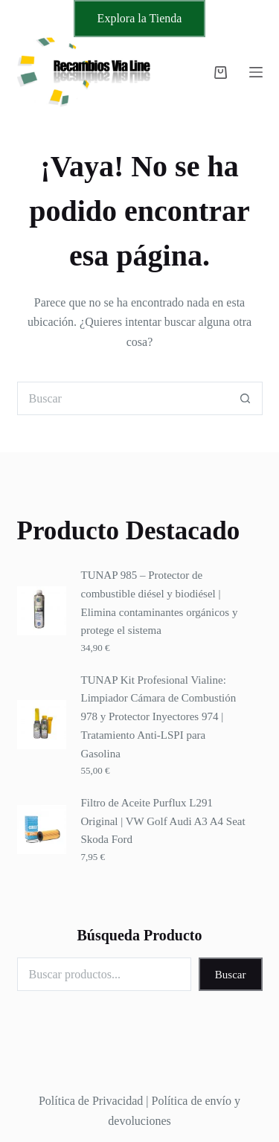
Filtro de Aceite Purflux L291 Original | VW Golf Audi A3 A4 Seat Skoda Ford (163, 821)
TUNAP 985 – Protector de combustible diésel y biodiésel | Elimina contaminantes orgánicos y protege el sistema (159, 602)
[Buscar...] (123, 398)
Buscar (230, 975)
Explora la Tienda (139, 18)
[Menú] (256, 72)
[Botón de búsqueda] (246, 398)
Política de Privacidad (91, 1100)
